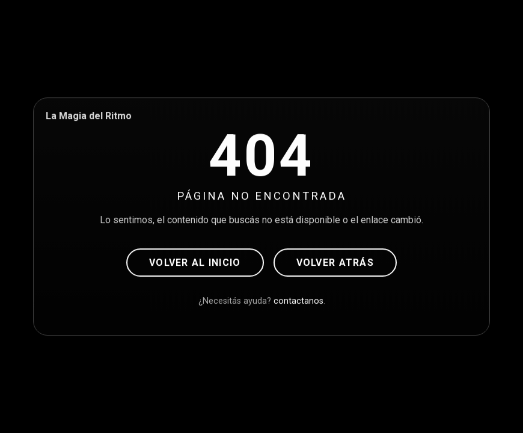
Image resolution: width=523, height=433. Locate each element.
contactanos (298, 301)
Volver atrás (335, 262)
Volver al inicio (194, 262)
